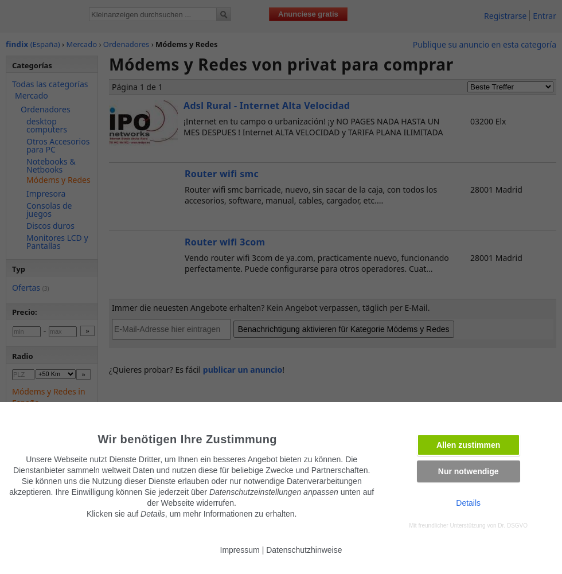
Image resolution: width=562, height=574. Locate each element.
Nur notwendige (468, 471)
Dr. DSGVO (513, 525)
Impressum (240, 550)
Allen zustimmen (468, 445)
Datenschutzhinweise (304, 550)
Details (468, 502)
